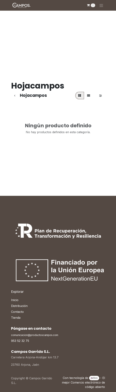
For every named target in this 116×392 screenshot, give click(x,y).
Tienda (15, 317)
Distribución (19, 306)
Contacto (17, 312)
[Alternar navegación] (101, 5)
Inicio (14, 300)
